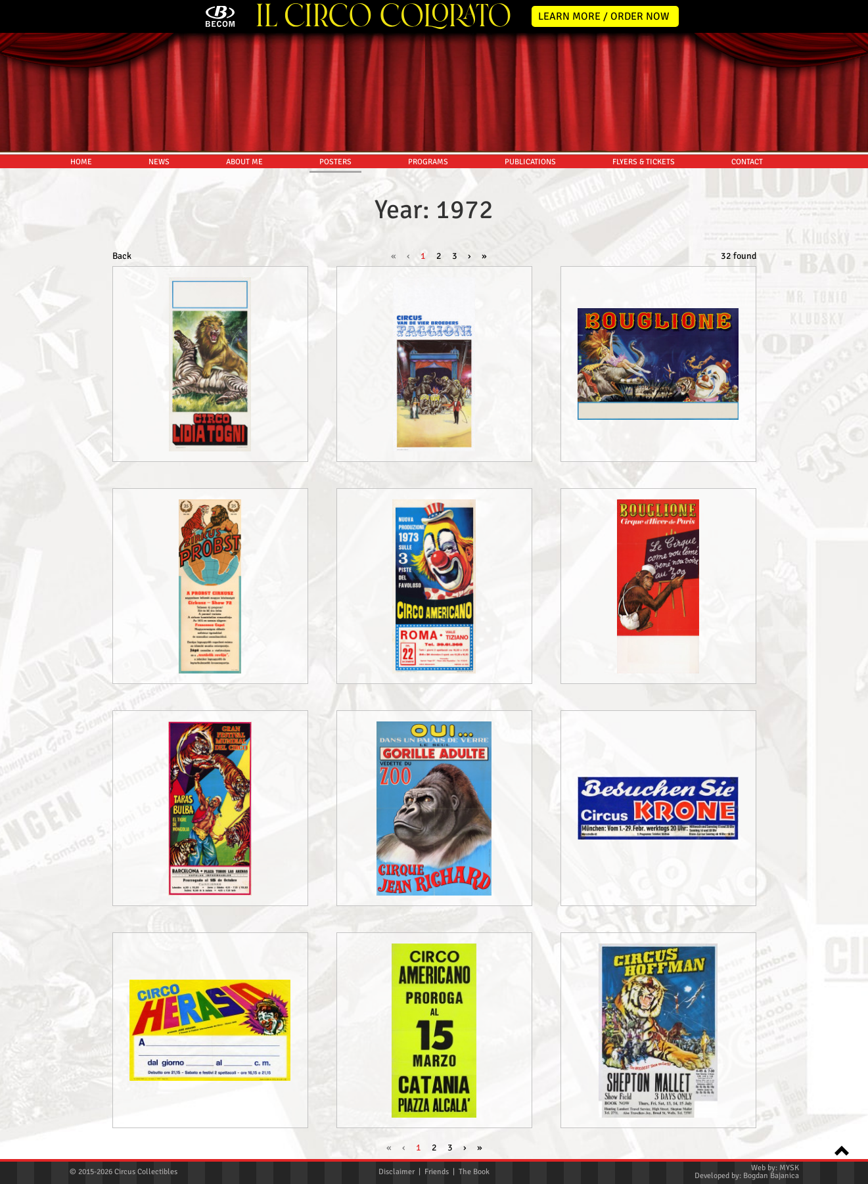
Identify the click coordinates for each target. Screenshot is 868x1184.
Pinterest (849, 360)
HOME (81, 162)
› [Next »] (469, 256)
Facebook (849, 277)
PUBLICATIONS (530, 162)
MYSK (789, 1168)
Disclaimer (396, 1172)
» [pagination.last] (484, 256)
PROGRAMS (428, 162)
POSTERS (335, 162)
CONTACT (747, 162)
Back (121, 256)
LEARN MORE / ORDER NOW (604, 16)
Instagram (849, 305)
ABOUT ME (244, 162)
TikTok (849, 387)
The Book (474, 1172)
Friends (436, 1172)
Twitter (849, 249)
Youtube (849, 332)
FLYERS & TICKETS (643, 162)
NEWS (159, 162)
